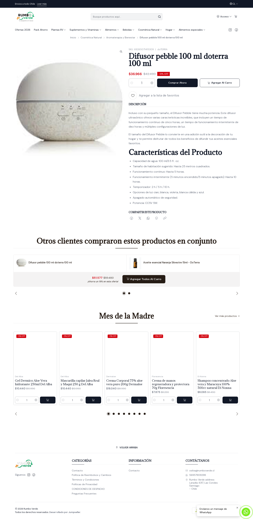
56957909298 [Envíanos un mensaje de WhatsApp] (195, 475)
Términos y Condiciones (85, 479)
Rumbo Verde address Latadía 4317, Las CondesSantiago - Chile (201, 484)
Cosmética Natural (91, 37)
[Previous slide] (16, 293)
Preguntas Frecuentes (84, 493)
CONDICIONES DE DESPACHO (88, 488)
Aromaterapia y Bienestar (120, 37)
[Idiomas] (233, 3)
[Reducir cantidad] (132, 83)
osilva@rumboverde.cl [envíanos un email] (199, 470)
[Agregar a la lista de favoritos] (154, 95)
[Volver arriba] (126, 447)
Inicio (73, 37)
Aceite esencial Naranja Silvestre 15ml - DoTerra (171, 262)
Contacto (77, 470)
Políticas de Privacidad (84, 484)
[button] (124, 293)
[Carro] (236, 16)
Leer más (42, 3)
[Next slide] (236, 293)
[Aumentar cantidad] (152, 83)
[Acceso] (224, 16)
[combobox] (126, 16)
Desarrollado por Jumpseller (64, 512)
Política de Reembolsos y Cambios (91, 475)
